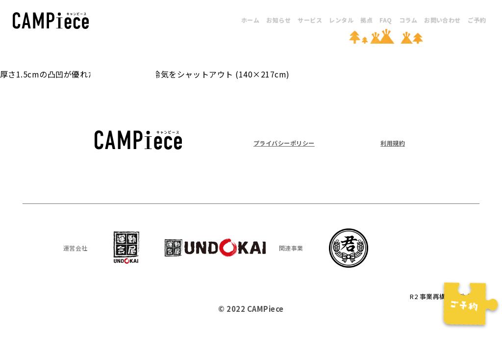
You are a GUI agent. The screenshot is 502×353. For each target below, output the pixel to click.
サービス (310, 20)
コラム (408, 20)
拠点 (366, 20)
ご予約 (477, 20)
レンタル (341, 20)
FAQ (385, 20)
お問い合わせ (442, 20)
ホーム (250, 20)
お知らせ (278, 20)
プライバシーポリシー (291, 142)
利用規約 (390, 142)
